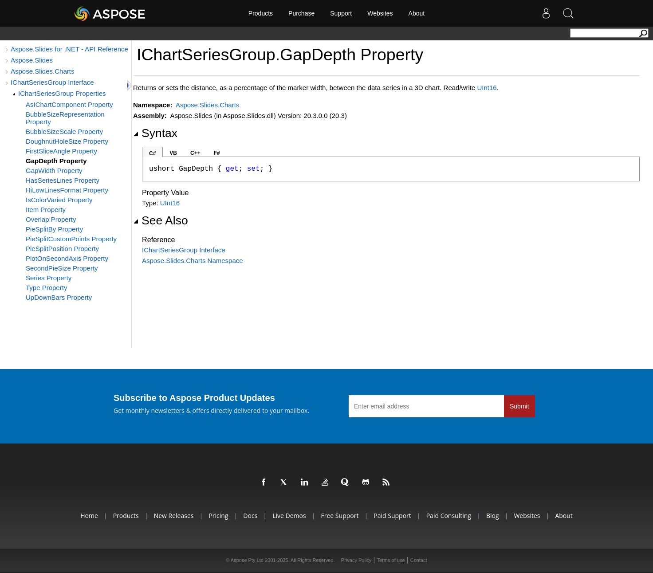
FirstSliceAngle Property (61, 151)
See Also (160, 220)
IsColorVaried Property (59, 200)
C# (152, 153)
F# (217, 153)
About (417, 13)
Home (89, 515)
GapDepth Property (56, 161)
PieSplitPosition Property (62, 248)
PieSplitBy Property (54, 229)
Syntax (155, 133)
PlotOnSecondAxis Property (67, 258)
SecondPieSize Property (62, 268)
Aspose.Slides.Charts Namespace (192, 260)
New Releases (174, 515)
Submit (519, 406)
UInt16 (486, 87)
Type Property (46, 287)
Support (341, 13)
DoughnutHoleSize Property (67, 141)
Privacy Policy (356, 560)
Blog (492, 515)
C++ (195, 153)
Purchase (301, 13)
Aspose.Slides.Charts (42, 71)
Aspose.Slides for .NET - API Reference (69, 49)
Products (260, 13)
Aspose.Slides (32, 60)
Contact (418, 560)
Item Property (46, 209)
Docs (250, 515)
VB (173, 153)
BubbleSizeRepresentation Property (65, 118)
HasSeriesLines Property (62, 180)
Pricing (218, 515)
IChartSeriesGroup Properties (62, 93)
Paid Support (392, 515)
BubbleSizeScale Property (64, 131)
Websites (380, 13)
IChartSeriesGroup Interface (52, 82)
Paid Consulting (448, 515)
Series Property (48, 278)
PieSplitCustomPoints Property (71, 239)
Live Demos (289, 515)
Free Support (340, 515)
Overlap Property (51, 219)
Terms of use (391, 560)
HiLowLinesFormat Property (67, 190)
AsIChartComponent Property (69, 104)
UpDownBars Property (59, 297)
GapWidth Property (54, 170)
